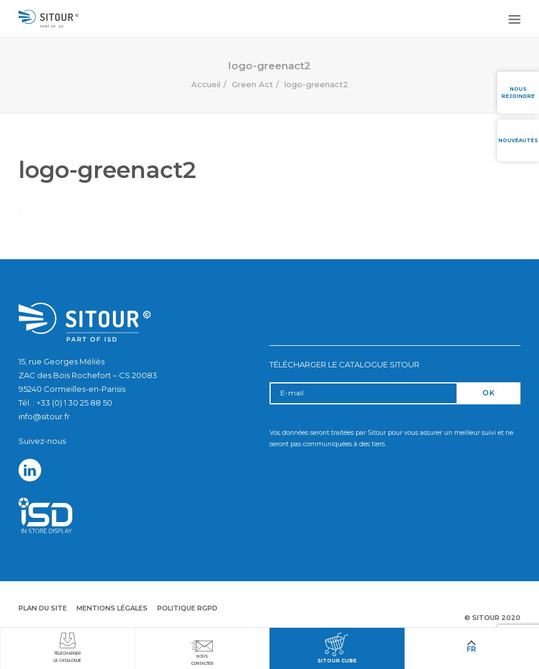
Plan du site (43, 608)
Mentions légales (112, 608)
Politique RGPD (187, 608)
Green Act (252, 84)
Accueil (205, 84)
